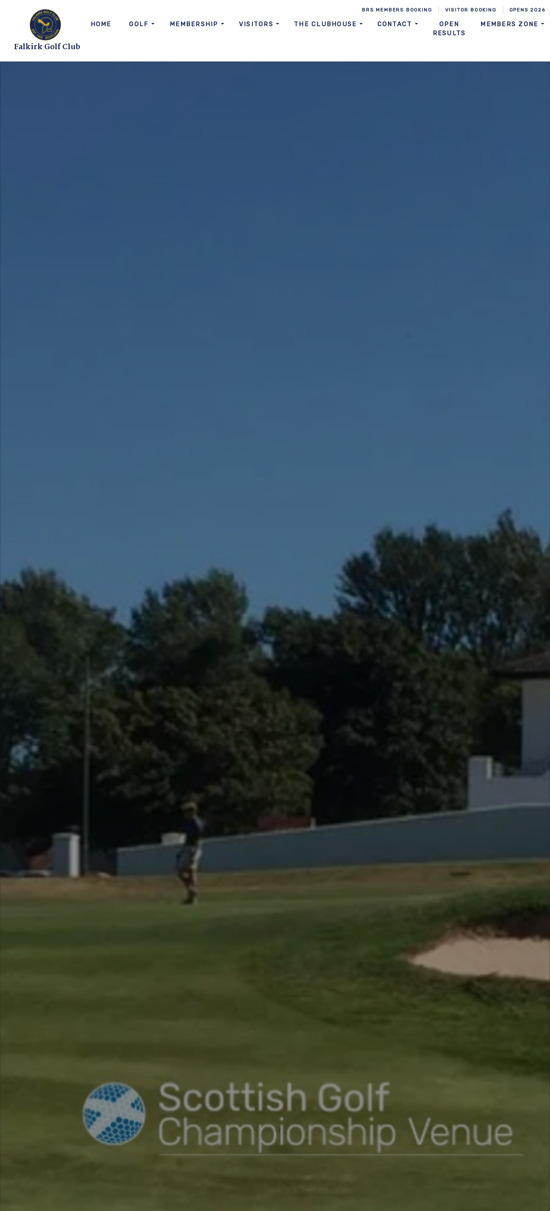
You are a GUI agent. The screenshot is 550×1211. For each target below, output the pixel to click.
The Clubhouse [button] (326, 24)
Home (101, 24)
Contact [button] (396, 24)
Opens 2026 (527, 10)
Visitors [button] (257, 24)
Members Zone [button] (510, 24)
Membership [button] (195, 24)
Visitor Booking (471, 10)
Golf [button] (140, 24)
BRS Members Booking (397, 10)
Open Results (449, 28)
